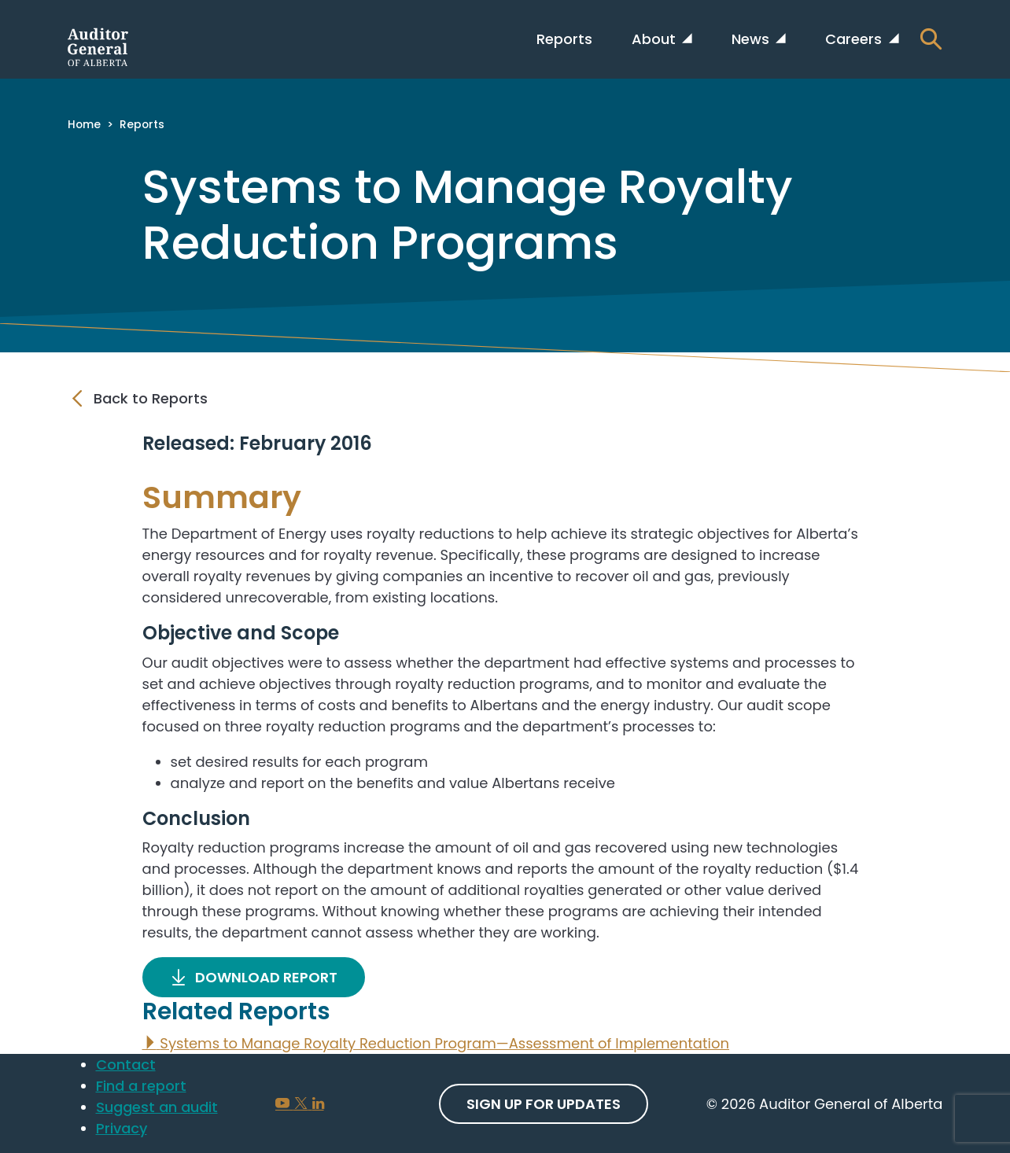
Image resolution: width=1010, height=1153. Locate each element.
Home (84, 124)
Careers (855, 39)
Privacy (121, 1128)
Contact (126, 1064)
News (752, 39)
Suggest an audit (157, 1107)
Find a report (141, 1086)
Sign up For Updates (543, 1104)
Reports (564, 39)
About (656, 39)
